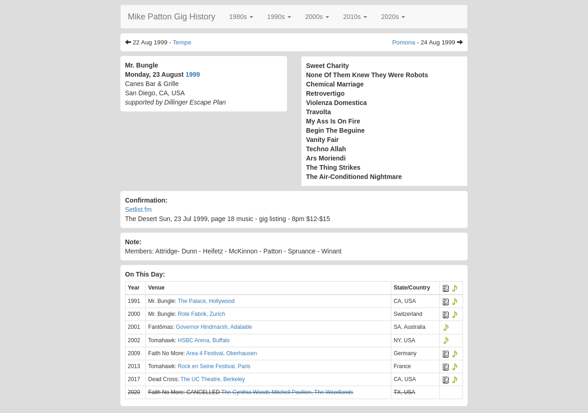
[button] (241, 16)
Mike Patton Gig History (171, 16)
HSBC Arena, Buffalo (204, 340)
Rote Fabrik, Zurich (201, 314)
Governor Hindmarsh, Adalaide (214, 327)
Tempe (182, 42)
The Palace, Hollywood (206, 301)
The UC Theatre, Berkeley (213, 379)
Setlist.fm (138, 209)
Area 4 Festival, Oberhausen (221, 353)
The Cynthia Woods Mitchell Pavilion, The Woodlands (287, 392)
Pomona (403, 42)
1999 (193, 74)
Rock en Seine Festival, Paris (214, 366)
